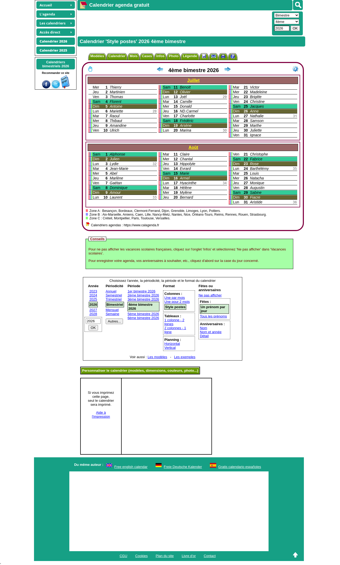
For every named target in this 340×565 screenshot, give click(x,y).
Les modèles (157, 357)
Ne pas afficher (210, 295)
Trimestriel (114, 299)
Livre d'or (189, 556)
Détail (204, 336)
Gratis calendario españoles (239, 467)
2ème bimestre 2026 (143, 295)
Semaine (112, 314)
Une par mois (174, 298)
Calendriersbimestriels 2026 (55, 64)
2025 (93, 299)
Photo (173, 56)
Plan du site (165, 556)
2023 (93, 291)
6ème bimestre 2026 (143, 318)
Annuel (111, 291)
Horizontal (172, 344)
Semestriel (114, 295)
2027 (93, 310)
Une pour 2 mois (177, 302)
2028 (93, 314)
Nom (203, 328)
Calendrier (116, 56)
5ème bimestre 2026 (143, 314)
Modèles (97, 56)
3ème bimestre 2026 (143, 299)
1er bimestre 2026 (141, 291)
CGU (123, 556)
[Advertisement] (174, 23)
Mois (134, 56)
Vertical (170, 348)
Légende (190, 56)
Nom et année (211, 332)
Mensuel (112, 310)
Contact (210, 556)
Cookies (141, 556)
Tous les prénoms (213, 316)
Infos (160, 56)
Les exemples (184, 357)
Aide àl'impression (101, 414)
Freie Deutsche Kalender (183, 467)
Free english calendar (130, 467)
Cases (147, 56)
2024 (93, 295)
